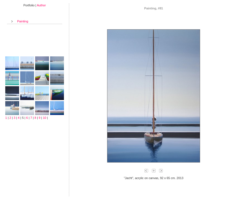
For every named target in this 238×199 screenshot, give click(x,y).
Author (41, 5)
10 (44, 117)
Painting (22, 21)
